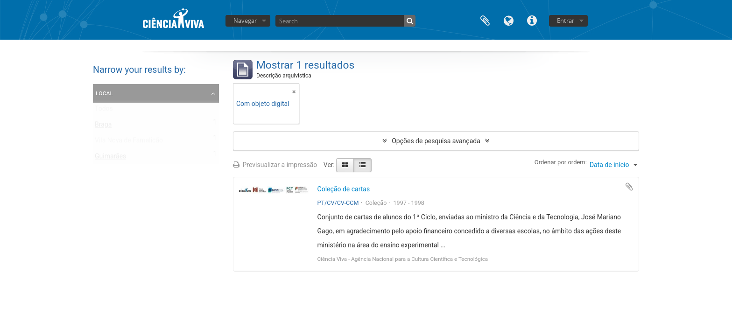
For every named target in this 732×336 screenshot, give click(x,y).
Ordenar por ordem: (561, 162)
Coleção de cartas (343, 189)
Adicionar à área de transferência (629, 186)
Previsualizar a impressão (275, 164)
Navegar (245, 20)
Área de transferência (485, 20)
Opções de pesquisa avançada (436, 141)
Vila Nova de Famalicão (129, 142)
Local (104, 93)
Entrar (565, 20)
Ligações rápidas (531, 20)
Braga (103, 126)
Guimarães (110, 158)
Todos (104, 110)
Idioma (508, 20)
